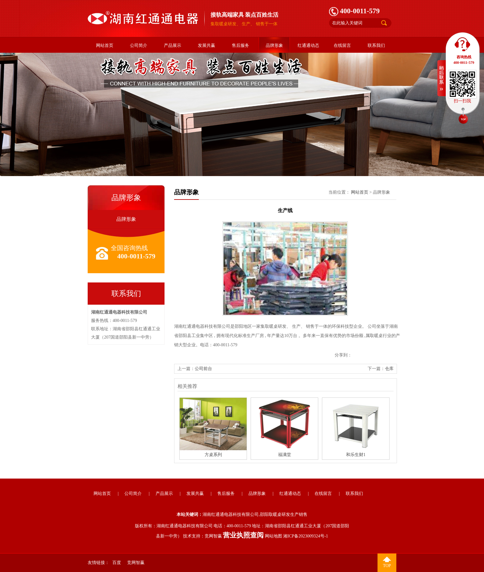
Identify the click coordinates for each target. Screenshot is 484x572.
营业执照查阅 (243, 535)
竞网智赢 (213, 536)
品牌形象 (274, 45)
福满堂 (284, 454)
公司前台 (203, 368)
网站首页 (104, 45)
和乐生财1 (355, 454)
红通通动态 (308, 45)
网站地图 (273, 536)
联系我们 (376, 45)
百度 (116, 562)
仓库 (389, 368)
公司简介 (138, 45)
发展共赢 (206, 45)
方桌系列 (213, 454)
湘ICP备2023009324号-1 (305, 536)
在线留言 (342, 45)
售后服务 (240, 45)
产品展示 (172, 45)
